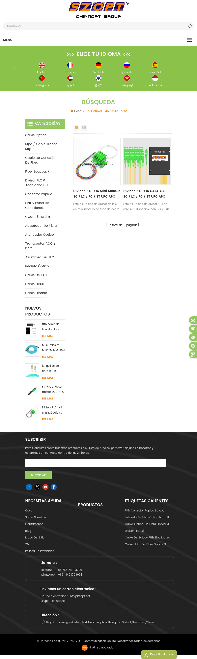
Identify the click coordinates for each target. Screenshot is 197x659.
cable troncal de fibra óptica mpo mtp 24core (148, 525)
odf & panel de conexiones (37, 206)
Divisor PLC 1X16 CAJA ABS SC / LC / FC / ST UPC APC (144, 194)
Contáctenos (34, 525)
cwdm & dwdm (37, 217)
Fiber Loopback (37, 172)
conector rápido (38, 195)
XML (28, 545)
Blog (28, 531)
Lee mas (48, 337)
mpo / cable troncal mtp (41, 147)
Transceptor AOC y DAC (40, 247)
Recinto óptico (37, 267)
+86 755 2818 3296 (70, 571)
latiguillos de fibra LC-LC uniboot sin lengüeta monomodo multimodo (50, 369)
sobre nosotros (35, 518)
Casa (75, 112)
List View (84, 129)
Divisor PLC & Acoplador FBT (36, 184)
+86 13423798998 (71, 576)
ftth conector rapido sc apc (144, 511)
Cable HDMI (34, 285)
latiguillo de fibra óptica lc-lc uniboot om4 (148, 518)
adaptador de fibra (41, 226)
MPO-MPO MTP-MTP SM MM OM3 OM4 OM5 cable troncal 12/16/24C (53, 348)
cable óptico (35, 136)
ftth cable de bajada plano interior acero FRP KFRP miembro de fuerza (51, 328)
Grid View (76, 129)
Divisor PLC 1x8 (135, 531)
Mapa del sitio (34, 538)
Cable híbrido (36, 293)
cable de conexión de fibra (40, 161)
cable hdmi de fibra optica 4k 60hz (148, 545)
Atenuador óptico (39, 235)
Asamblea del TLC (39, 258)
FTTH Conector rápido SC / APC (53, 390)
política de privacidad (39, 552)
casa (28, 511)
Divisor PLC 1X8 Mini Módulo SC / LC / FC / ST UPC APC (52, 411)
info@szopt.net (80, 598)
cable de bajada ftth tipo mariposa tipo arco (148, 538)
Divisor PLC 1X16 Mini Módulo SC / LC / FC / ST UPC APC (96, 194)
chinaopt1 (59, 603)
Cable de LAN (36, 276)
